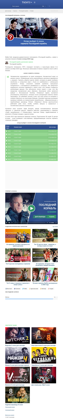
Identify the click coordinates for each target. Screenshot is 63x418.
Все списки (55, 226)
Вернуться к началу (9, 415)
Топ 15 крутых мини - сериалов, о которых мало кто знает (45, 245)
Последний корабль (21, 62)
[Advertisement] (24, 51)
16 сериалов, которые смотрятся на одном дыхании (18, 245)
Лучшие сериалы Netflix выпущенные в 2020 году (45, 283)
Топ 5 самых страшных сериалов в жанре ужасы (18, 283)
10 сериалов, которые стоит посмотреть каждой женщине (45, 264)
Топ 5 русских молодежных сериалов (18, 263)
